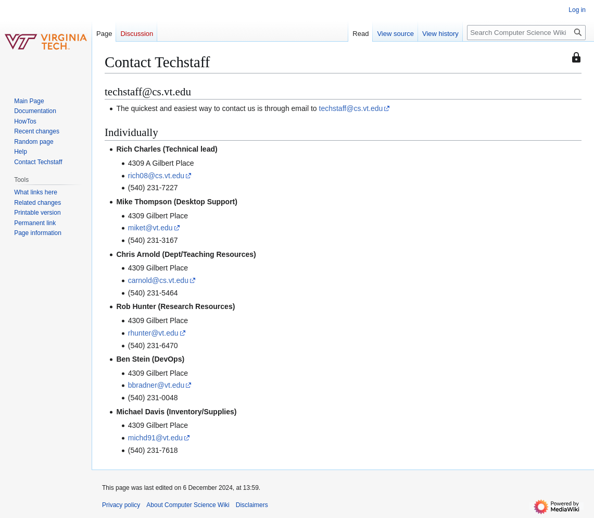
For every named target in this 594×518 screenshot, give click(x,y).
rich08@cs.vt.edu (156, 175)
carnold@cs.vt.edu (158, 280)
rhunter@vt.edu (153, 333)
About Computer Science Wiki (187, 505)
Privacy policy (121, 505)
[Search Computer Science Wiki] (526, 32)
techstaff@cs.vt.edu (351, 108)
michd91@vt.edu (155, 438)
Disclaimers (252, 505)
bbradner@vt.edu (156, 385)
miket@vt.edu (150, 228)
